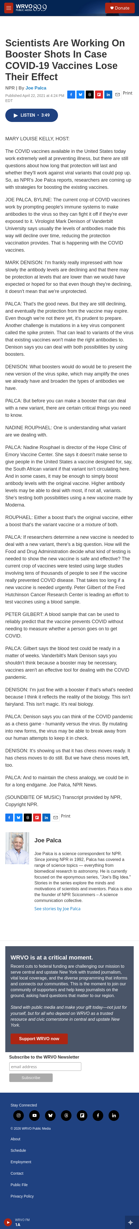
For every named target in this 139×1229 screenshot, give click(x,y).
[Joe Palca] (17, 848)
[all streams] (132, 1222)
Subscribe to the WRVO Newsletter (44, 1057)
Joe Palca (36, 88)
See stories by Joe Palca (57, 909)
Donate (122, 8)
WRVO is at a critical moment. (52, 957)
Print (127, 93)
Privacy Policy (22, 1196)
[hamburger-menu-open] (8, 8)
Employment (21, 1162)
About (15, 1139)
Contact (17, 1173)
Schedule (18, 1151)
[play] (8, 1222)
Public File (19, 1185)
